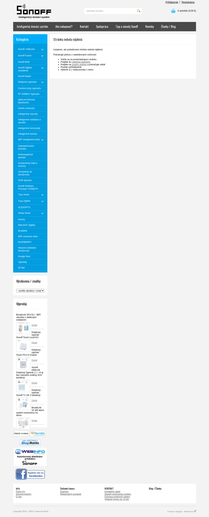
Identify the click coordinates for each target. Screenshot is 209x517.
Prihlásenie (171, 2)
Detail (34, 325)
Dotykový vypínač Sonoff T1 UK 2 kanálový (28, 392)
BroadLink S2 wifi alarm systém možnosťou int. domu (30, 411)
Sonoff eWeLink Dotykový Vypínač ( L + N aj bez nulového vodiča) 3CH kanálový (29, 372)
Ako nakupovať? (64, 26)
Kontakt (84, 26)
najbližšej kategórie (81, 62)
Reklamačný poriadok (70, 494)
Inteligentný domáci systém (32, 26)
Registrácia (188, 2)
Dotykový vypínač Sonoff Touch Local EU (28, 335)
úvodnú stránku (79, 64)
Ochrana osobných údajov (117, 496)
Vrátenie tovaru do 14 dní (117, 499)
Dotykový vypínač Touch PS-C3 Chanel (28, 352)
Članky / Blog (168, 26)
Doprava (64, 491)
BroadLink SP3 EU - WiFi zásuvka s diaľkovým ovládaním (28, 317)
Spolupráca (102, 26)
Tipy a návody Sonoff (127, 26)
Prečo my (20, 491)
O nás (19, 496)
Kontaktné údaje (112, 491)
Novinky (149, 26)
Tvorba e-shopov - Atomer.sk (181, 511)
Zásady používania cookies (118, 494)
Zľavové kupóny (23, 494)
